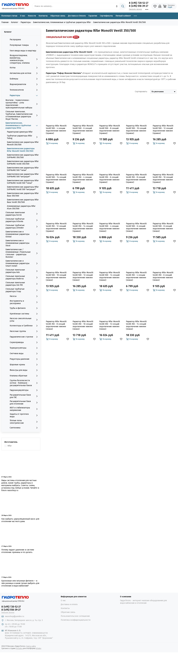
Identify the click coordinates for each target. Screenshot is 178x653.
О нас (22, 16)
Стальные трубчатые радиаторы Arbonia (22, 220)
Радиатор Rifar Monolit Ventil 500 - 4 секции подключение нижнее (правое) (56, 129)
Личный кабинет (123, 16)
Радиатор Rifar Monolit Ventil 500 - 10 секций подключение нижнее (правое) (136, 129)
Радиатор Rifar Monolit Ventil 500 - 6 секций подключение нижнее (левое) (136, 227)
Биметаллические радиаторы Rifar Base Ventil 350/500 (23, 201)
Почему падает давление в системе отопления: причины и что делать (17, 551)
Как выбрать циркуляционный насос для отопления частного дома (20, 520)
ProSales (19, 648)
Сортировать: (141, 91)
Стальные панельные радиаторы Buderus (22, 277)
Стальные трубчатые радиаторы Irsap (22, 290)
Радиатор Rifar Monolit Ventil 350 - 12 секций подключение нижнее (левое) (109, 325)
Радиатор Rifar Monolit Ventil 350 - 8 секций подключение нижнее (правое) (136, 178)
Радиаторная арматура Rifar (20, 132)
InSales (38, 648)
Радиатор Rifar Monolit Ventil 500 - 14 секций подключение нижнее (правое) (56, 178)
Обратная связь (57, 16)
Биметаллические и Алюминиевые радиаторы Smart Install (22, 263)
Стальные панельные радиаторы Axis (22, 271)
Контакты (43, 16)
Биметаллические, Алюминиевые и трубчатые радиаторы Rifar (22, 125)
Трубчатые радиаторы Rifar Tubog (23, 137)
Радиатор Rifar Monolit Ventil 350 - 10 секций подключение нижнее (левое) (83, 325)
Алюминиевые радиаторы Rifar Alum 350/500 (21, 207)
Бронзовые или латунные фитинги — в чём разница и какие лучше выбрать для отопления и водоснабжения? (20, 583)
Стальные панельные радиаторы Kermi (22, 213)
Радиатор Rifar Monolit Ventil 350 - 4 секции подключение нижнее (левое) (136, 276)
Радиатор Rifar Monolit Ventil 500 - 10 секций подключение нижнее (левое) (56, 276)
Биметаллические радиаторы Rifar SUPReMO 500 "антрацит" (23, 175)
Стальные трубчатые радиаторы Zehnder (22, 226)
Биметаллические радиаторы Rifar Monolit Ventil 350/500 (20, 149)
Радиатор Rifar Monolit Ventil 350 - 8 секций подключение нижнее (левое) (56, 325)
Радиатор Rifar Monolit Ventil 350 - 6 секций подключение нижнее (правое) (109, 178)
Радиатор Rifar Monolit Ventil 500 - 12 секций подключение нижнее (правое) (163, 129)
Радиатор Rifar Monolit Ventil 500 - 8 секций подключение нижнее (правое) (109, 129)
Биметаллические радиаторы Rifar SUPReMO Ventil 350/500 (23, 162)
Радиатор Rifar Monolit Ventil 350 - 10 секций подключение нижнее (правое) (163, 178)
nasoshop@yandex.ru (14, 616)
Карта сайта (31, 646)
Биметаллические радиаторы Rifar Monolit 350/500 (23, 143)
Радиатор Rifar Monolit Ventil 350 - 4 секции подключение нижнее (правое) (83, 178)
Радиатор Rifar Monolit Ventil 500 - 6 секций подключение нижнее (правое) (83, 129)
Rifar (10, 446)
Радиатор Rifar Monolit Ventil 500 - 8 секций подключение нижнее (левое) (163, 227)
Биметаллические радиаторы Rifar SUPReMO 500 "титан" (23, 169)
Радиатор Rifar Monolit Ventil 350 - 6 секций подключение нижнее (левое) (163, 276)
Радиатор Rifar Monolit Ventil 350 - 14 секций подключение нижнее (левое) (136, 325)
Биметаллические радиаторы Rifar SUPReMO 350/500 (23, 156)
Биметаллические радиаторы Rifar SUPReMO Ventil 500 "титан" (23, 181)
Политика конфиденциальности (75, 620)
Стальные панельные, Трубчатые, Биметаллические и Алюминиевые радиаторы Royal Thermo (22, 115)
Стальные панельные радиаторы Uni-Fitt (22, 283)
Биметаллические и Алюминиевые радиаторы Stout (22, 243)
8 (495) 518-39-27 (138, 6)
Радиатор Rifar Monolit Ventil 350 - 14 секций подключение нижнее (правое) (83, 227)
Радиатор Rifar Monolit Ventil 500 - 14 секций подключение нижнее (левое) (109, 276)
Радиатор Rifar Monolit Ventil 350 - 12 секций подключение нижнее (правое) (56, 227)
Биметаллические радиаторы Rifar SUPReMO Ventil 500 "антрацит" (23, 188)
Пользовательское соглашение (75, 616)
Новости (32, 16)
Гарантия (92, 16)
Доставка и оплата (69, 604)
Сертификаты (106, 16)
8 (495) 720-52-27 (138, 2)
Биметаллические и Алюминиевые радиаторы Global (22, 234)
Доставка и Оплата (77, 16)
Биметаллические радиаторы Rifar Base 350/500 (23, 194)
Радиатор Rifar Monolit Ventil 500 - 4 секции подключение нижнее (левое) (109, 227)
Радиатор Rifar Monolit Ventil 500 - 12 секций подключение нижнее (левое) (83, 276)
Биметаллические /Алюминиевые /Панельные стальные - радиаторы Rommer (22, 253)
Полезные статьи (9, 16)
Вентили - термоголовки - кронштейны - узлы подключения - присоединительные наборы (22, 104)
